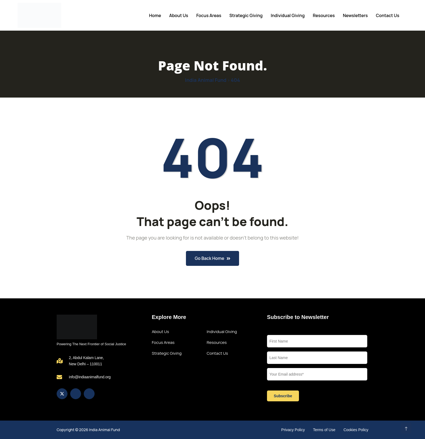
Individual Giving (288, 15)
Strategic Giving (245, 15)
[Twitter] (62, 393)
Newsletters (355, 15)
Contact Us (387, 15)
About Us (178, 15)
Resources (324, 15)
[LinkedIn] (89, 393)
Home (155, 15)
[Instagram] (75, 393)
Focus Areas (208, 15)
